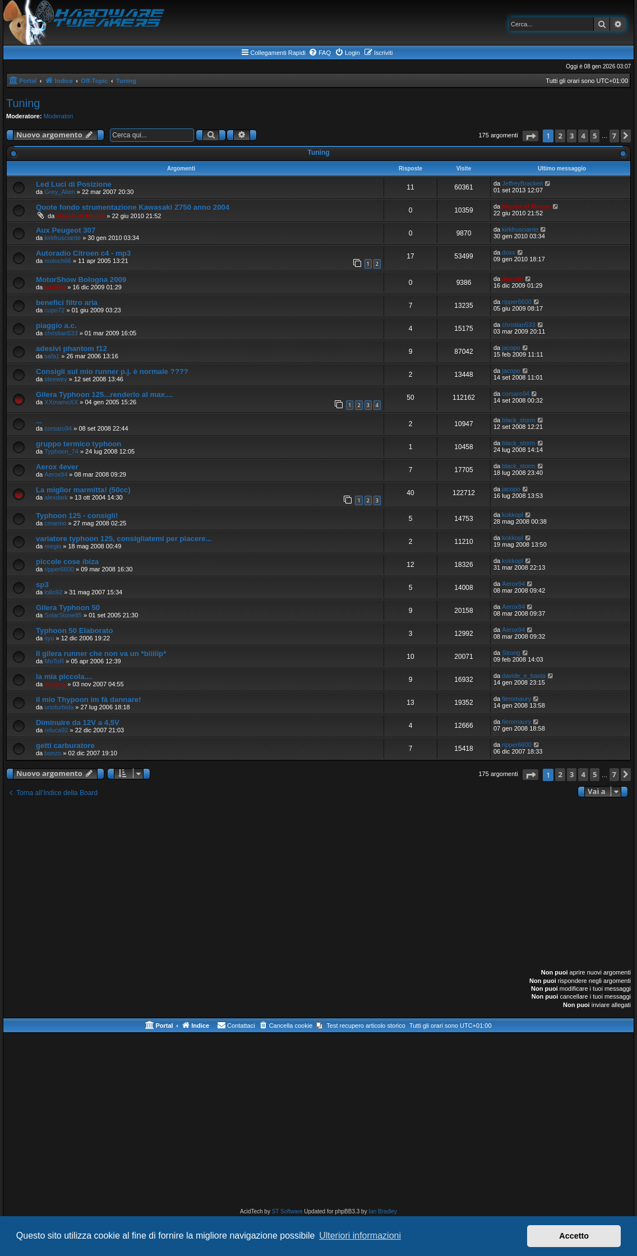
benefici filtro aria (67, 302)
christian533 (60, 333)
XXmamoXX (61, 402)
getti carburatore (65, 745)
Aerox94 (55, 474)
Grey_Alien (59, 191)
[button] (530, 136)
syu (49, 638)
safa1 (51, 356)
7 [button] (614, 136)
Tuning (23, 103)
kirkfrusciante (62, 237)
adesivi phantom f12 (71, 348)
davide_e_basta (524, 675)
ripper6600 (517, 301)
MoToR (54, 661)
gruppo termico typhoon (78, 444)
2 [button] (560, 136)
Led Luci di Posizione (74, 184)
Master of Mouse (80, 216)
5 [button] (595, 136)
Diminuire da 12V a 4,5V (77, 722)
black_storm (518, 420)
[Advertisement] (318, 884)
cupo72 (54, 310)
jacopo (511, 347)
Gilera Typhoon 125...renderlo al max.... (104, 394)
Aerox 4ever (57, 467)
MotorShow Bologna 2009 (81, 279)
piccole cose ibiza (67, 561)
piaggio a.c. (56, 325)
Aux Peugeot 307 (65, 230)
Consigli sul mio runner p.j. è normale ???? (112, 371)
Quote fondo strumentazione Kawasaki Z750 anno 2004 (132, 207)
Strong (511, 652)
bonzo (52, 753)
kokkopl (512, 514)
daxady (55, 287)
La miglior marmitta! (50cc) (83, 490)
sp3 (42, 584)
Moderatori (58, 116)
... (39, 421)
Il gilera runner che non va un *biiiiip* (101, 653)
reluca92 (56, 730)
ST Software (287, 1211)
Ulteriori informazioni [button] (360, 1235)
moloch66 (57, 260)
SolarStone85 (63, 615)
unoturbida (58, 707)
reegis (52, 546)
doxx (508, 252)
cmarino (55, 523)
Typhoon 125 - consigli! (77, 515)
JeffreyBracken (522, 183)
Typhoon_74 (61, 451)
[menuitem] (319, 52)
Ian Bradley (382, 1211)
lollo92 (53, 592)
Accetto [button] (574, 1235)
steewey (55, 379)
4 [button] (583, 136)
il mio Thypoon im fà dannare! (88, 699)
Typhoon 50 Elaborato (74, 630)
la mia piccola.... (64, 676)
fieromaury (516, 698)
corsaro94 (515, 393)
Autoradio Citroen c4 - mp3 (83, 253)
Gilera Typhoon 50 (68, 607)
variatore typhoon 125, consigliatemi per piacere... (124, 538)
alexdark (56, 497)
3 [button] (572, 136)
